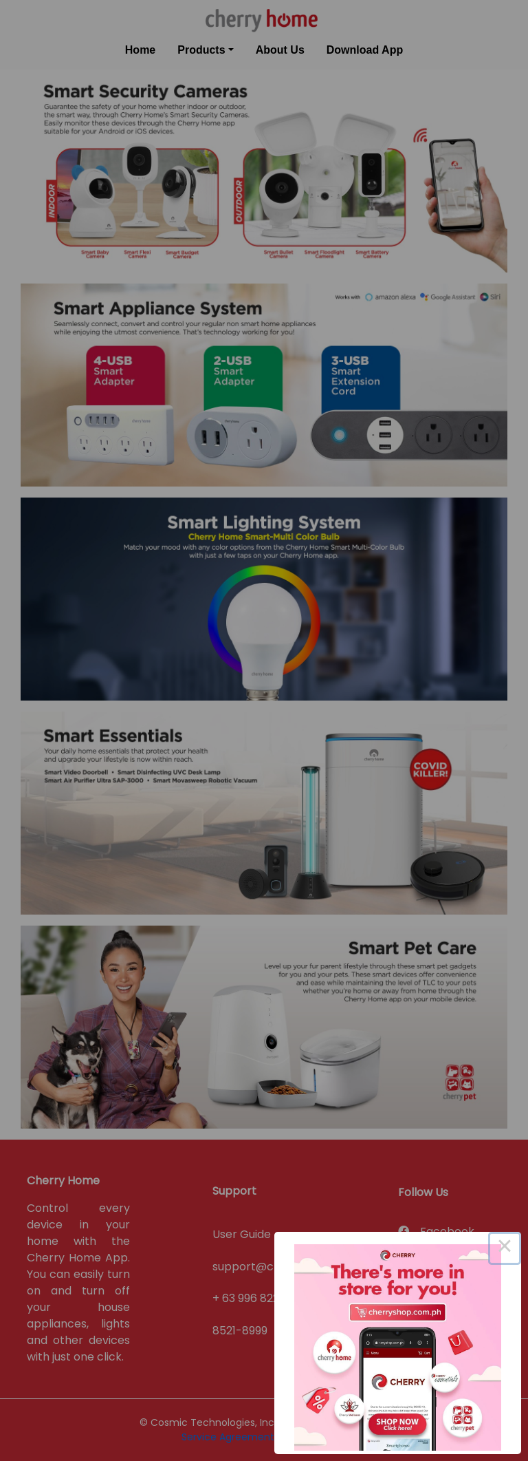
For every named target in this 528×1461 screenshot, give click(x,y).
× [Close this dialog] (504, 1248)
